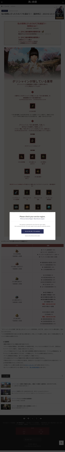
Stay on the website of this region (32, 235)
